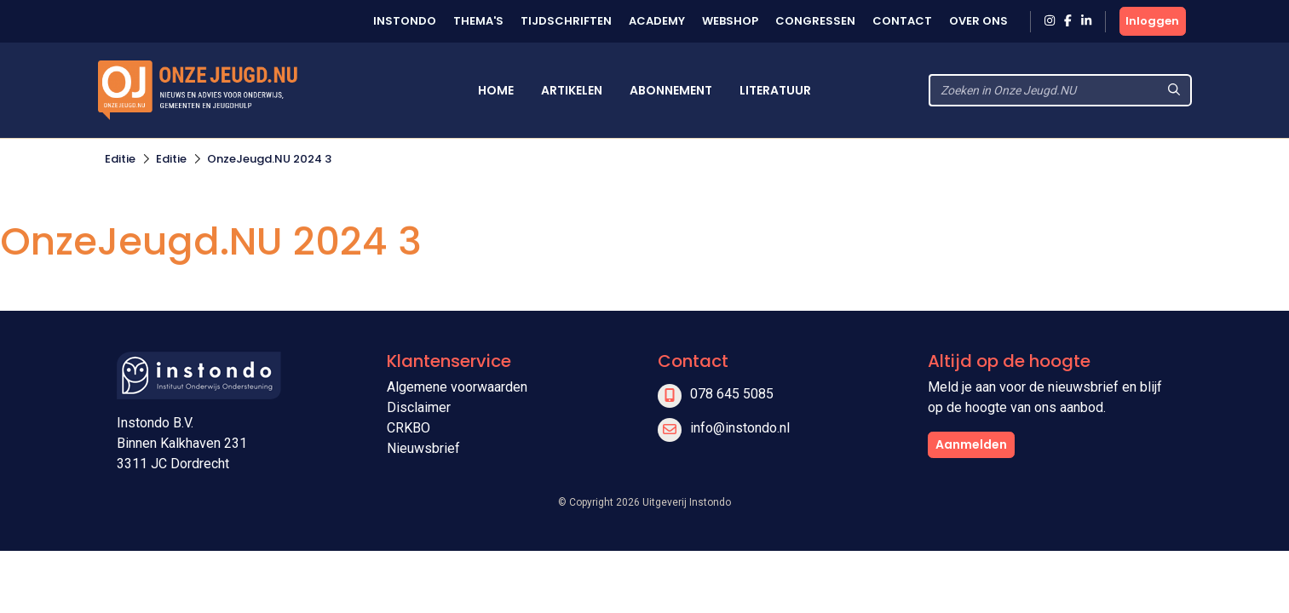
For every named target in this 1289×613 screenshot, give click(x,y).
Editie (120, 159)
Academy (657, 21)
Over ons (978, 21)
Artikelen (571, 90)
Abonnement (671, 90)
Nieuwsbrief (423, 448)
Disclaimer (419, 407)
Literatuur (775, 90)
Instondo (404, 21)
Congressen (815, 21)
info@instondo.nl (740, 428)
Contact (902, 21)
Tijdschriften (566, 21)
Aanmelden (971, 444)
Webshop (730, 21)
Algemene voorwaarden (457, 387)
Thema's (478, 21)
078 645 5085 (732, 394)
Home (496, 90)
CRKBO (408, 428)
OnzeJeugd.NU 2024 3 (269, 159)
